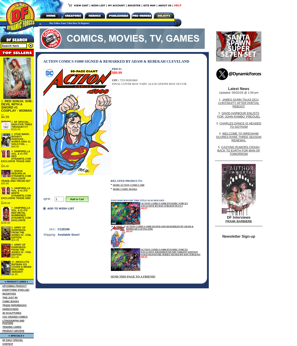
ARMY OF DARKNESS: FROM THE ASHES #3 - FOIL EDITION (21, 232)
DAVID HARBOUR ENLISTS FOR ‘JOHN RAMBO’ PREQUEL (238, 114)
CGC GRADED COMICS (15, 317)
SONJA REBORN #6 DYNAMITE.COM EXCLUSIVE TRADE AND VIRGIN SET (16, 176)
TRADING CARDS (12, 327)
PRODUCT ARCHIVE (13, 331)
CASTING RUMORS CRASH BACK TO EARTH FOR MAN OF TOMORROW (238, 150)
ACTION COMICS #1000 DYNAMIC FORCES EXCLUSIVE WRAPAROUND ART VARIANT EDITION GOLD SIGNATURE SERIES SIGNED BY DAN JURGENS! (170, 252)
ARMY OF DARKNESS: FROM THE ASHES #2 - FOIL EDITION (21, 249)
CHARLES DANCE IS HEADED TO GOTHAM (240, 125)
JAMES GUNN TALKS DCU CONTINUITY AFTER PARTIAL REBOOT (238, 103)
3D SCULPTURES (11, 313)
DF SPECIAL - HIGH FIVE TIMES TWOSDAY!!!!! (21, 124)
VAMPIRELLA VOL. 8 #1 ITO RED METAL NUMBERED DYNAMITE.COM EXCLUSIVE (21, 214)
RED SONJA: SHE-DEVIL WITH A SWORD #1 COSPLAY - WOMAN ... (17, 107)
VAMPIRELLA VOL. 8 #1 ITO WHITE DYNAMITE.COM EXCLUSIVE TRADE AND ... (16, 194)
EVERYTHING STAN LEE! (15, 290)
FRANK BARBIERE (239, 221)
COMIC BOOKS (10, 301)
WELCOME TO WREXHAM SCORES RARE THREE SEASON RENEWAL (238, 137)
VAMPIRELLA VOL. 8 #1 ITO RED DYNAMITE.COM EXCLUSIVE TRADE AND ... (16, 157)
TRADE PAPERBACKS (14, 305)
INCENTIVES (9, 294)
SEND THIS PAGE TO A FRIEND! (133, 276)
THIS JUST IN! (10, 297)
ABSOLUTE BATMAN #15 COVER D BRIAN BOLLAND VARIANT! (21, 267)
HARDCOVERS (10, 309)
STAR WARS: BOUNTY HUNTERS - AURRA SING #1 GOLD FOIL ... (21, 139)
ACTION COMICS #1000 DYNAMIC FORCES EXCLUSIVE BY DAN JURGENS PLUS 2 (164, 204)
